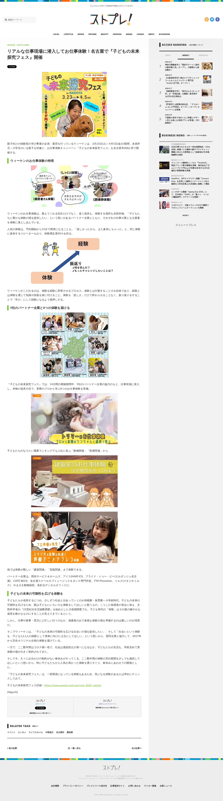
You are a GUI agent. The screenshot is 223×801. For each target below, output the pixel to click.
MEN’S (151, 34)
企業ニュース (166, 786)
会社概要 (55, 786)
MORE (186, 215)
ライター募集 (150, 786)
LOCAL (56, 34)
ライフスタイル (36, 732)
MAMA (129, 34)
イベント (11, 732)
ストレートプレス (185, 224)
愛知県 (70, 732)
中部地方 (49, 732)
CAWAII (140, 34)
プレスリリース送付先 (97, 786)
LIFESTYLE (68, 34)
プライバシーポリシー (73, 786)
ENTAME (92, 34)
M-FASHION (164, 34)
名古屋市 (60, 732)
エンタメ (22, 732)
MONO (81, 34)
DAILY (168, 55)
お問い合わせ (134, 786)
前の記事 (12, 748)
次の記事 (136, 748)
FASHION (117, 34)
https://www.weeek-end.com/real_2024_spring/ (72, 685)
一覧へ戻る (74, 748)
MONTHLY (203, 55)
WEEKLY (185, 55)
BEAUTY (104, 34)
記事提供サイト (117, 786)
